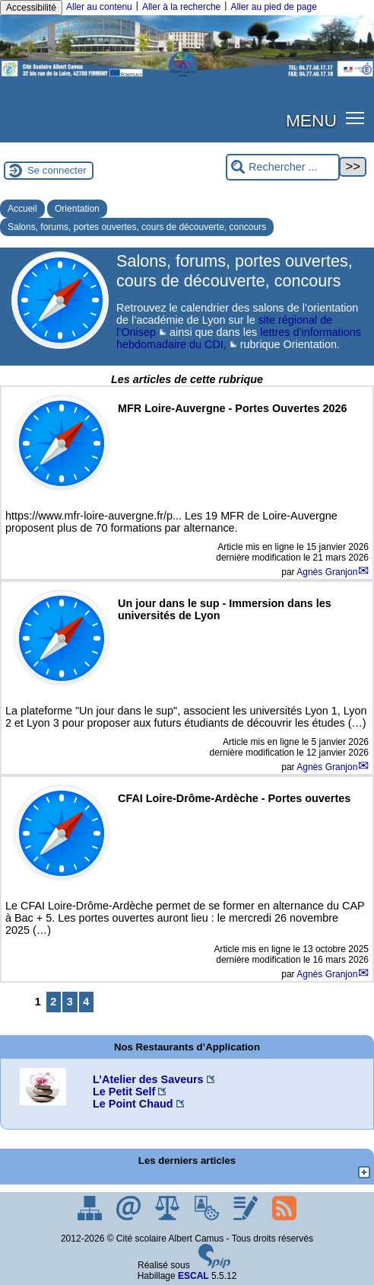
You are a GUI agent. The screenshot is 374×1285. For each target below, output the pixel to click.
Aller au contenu (99, 7)
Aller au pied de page (273, 7)
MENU (311, 120)
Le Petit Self (124, 1091)
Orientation (77, 208)
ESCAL (193, 1276)
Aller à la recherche (181, 7)
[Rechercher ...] (283, 167)
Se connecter (57, 170)
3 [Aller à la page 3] (70, 1002)
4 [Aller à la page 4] (86, 1002)
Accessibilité (31, 7)
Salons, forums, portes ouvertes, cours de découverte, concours (137, 227)
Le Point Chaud (133, 1104)
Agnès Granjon (326, 572)
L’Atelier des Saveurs (148, 1079)
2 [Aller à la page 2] (53, 1002)
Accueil (22, 208)
